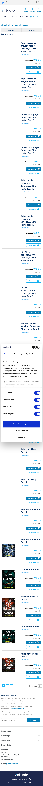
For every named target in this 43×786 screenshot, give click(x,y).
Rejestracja (38, 2)
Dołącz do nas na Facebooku (21, 779)
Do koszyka (34, 67)
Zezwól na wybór (21, 430)
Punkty (30, 2)
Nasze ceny (35, 17)
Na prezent (34, 72)
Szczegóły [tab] (18, 354)
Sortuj (32, 30)
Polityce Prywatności (17, 709)
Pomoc (8, 2)
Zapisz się (33, 720)
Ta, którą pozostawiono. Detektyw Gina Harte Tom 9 (28, 256)
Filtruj (11, 30)
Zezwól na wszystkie (21, 424)
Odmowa (21, 437)
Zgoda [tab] (6, 354)
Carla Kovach (24, 54)
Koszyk (38, 10)
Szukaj (26, 10)
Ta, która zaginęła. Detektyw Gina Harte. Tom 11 (30, 117)
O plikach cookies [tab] (33, 354)
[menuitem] (14, 16)
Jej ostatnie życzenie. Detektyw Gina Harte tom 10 (28, 184)
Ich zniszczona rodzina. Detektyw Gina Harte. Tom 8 (30, 326)
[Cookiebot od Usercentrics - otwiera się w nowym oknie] (30, 347)
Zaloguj (32, 10)
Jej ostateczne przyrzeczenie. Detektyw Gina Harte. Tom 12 (28, 47)
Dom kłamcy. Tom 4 (30, 569)
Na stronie (33, 686)
